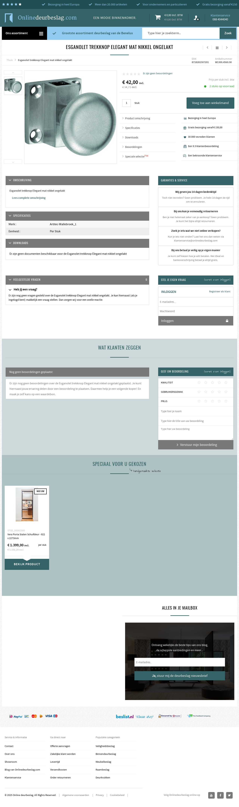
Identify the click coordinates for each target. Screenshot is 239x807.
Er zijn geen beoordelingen (158, 73)
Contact (9, 746)
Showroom (11, 762)
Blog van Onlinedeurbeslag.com (22, 769)
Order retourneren (60, 777)
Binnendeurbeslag (106, 754)
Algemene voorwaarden (76, 795)
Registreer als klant (219, 291)
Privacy (100, 795)
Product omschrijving (137, 118)
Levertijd (55, 762)
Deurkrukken (103, 777)
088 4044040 (220, 19)
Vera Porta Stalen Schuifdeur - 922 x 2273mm (26, 536)
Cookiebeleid (117, 795)
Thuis (10, 60)
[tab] (77, 280)
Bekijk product (27, 564)
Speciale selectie (134, 156)
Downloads (131, 137)
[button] (77, 280)
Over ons (10, 754)
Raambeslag (102, 769)
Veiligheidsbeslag (105, 746)
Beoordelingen (133, 147)
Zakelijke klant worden (63, 754)
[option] (13, 85)
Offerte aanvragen (60, 746)
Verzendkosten (58, 769)
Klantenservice (13, 777)
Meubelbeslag (103, 762)
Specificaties (132, 128)
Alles (217, 48)
